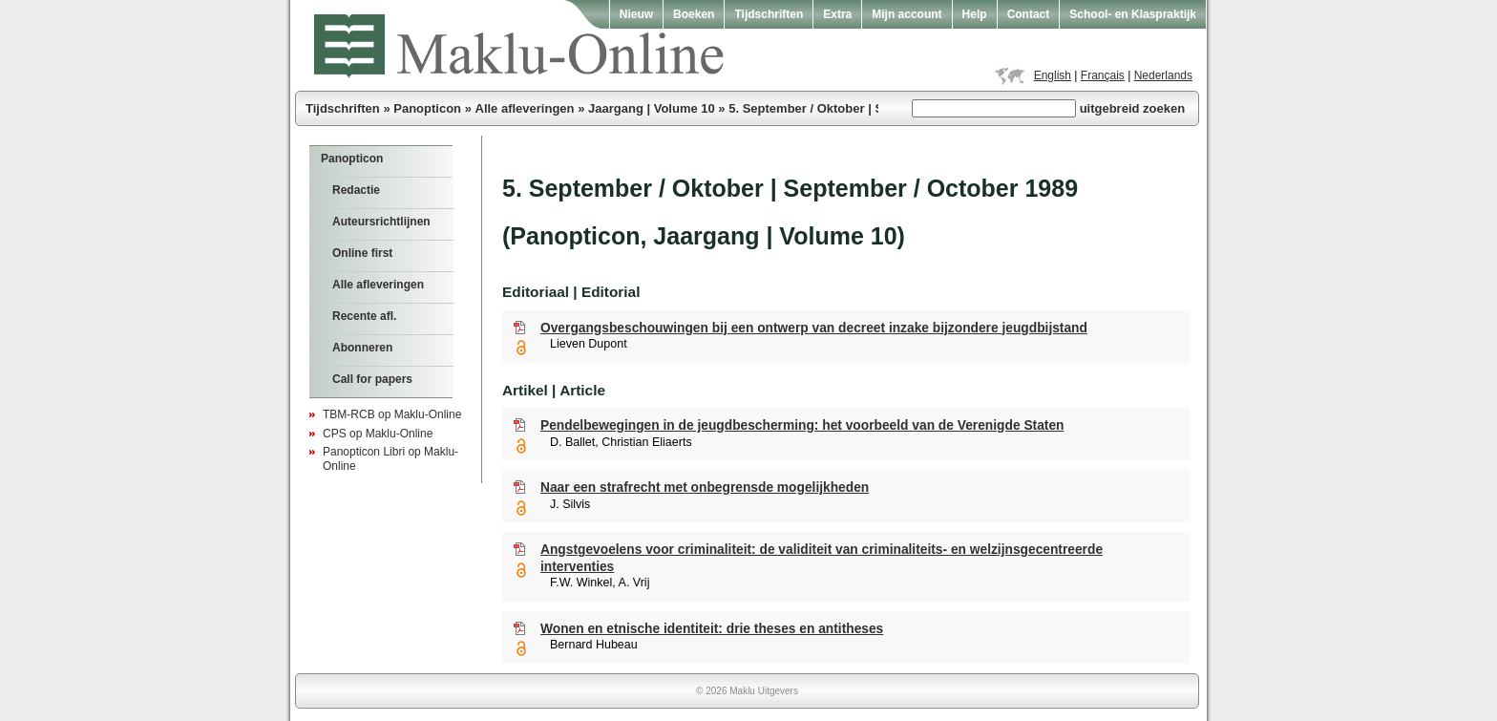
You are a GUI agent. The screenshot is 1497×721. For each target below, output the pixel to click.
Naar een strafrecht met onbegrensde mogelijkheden (704, 487)
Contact (1028, 14)
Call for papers (372, 379)
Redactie (356, 190)
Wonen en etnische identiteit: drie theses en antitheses (711, 629)
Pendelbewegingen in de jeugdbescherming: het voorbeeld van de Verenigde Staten (802, 425)
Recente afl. (364, 316)
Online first (362, 253)
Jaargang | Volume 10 (651, 108)
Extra (837, 14)
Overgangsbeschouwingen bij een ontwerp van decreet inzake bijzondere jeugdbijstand (813, 328)
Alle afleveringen (525, 108)
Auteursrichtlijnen (381, 221)
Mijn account (906, 14)
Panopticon (427, 108)
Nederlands (1163, 75)
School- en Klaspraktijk (1132, 14)
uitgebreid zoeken (1133, 108)
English (1052, 75)
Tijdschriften (768, 14)
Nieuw (636, 14)
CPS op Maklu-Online (377, 433)
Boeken (693, 14)
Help (974, 14)
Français (1103, 75)
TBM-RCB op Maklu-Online (392, 414)
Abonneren (362, 347)
